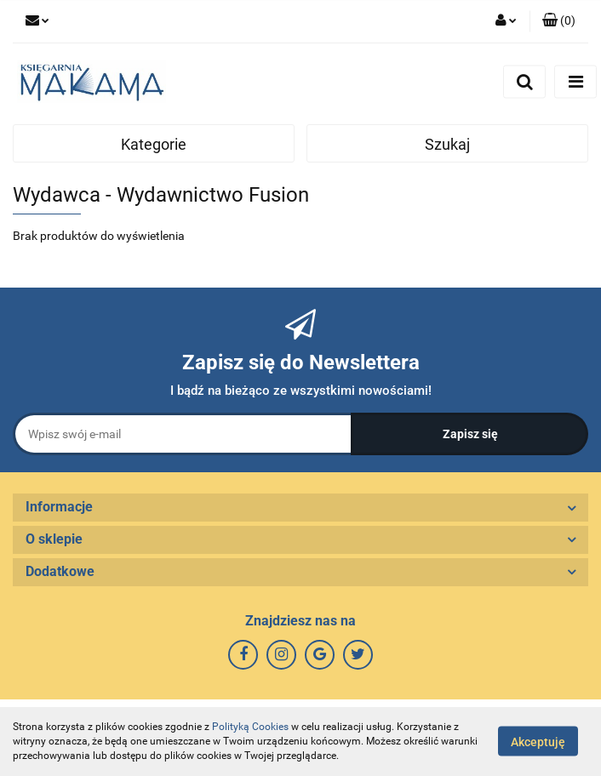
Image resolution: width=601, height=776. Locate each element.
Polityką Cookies (250, 727)
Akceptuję (538, 742)
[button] (558, 21)
